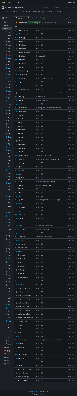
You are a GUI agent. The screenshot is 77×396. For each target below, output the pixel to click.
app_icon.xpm (22, 63)
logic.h (20, 174)
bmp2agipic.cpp (23, 71)
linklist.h (20, 152)
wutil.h (20, 366)
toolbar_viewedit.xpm (25, 314)
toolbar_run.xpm (23, 307)
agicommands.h (23, 34)
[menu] (35, 394)
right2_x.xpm (22, 262)
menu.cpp (21, 185)
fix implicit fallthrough (43, 229)
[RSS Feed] (38, 7)
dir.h (19, 85)
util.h (19, 329)
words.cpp (21, 347)
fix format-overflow (42, 100)
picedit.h (20, 225)
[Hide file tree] (3, 18)
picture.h (20, 233)
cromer (8, 8)
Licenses (42, 394)
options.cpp (21, 214)
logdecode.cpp (22, 159)
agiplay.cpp (21, 38)
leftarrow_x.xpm (23, 144)
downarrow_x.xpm (24, 89)
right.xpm (21, 273)
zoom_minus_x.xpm (24, 369)
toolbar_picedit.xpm (24, 303)
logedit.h (20, 167)
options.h (21, 218)
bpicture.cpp (22, 78)
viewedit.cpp (22, 340)
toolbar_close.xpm (24, 288)
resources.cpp (22, 248)
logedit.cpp (21, 163)
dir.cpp (20, 82)
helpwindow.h (22, 111)
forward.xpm (22, 93)
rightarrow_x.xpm (23, 277)
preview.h (21, 240)
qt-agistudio (17, 8)
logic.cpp (21, 170)
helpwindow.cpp (23, 108)
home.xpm (21, 115)
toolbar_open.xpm (24, 299)
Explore (10, 2)
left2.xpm (21, 133)
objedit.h (20, 211)
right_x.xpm (21, 270)
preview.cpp (21, 237)
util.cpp (20, 325)
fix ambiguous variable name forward (48, 93)
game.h (20, 100)
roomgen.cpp (22, 281)
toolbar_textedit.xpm (24, 310)
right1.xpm (21, 259)
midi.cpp (20, 192)
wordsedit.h (21, 358)
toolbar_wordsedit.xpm (25, 318)
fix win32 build (41, 56)
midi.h (20, 196)
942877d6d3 (35, 23)
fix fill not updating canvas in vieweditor (49, 340)
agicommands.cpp (24, 30)
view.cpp (20, 332)
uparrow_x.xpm (23, 321)
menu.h (20, 189)
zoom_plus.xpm (23, 380)
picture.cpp (21, 229)
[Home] (4, 2)
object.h (20, 203)
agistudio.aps (22, 41)
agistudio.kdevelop (24, 52)
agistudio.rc (21, 60)
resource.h (21, 244)
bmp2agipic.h (22, 74)
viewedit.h (21, 343)
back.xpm (21, 67)
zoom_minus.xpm (23, 373)
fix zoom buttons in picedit (44, 222)
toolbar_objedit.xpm (24, 296)
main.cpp (21, 181)
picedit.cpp (21, 222)
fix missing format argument (45, 181)
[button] (28, 17)
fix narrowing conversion (44, 78)
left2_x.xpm (21, 130)
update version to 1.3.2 (49, 23)
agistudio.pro (22, 56)
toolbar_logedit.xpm (24, 292)
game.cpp (21, 97)
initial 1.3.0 (39, 30)
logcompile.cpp (23, 155)
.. (16, 26)
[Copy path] (44, 18)
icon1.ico (20, 119)
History (69, 18)
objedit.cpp (21, 207)
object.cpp (21, 200)
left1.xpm (21, 126)
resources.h (21, 251)
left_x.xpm (21, 137)
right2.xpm (21, 266)
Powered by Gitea (33, 391)
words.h (20, 351)
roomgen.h (21, 284)
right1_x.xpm (22, 255)
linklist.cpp (21, 148)
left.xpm (20, 141)
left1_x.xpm (21, 122)
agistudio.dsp (22, 45)
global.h (20, 104)
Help (18, 2)
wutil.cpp (21, 362)
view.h (20, 336)
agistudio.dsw (22, 49)
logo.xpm (21, 178)
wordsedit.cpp (22, 354)
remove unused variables (44, 155)
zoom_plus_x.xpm (23, 377)
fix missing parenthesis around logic (48, 159)
